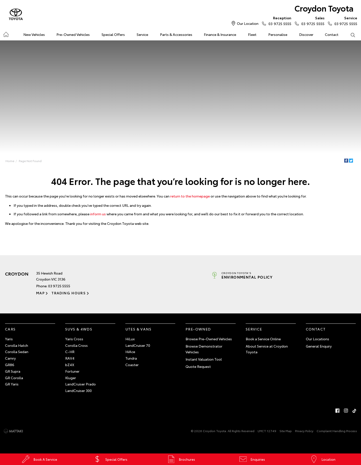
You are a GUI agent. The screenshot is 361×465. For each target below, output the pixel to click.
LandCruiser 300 (78, 390)
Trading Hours (68, 292)
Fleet (252, 34)
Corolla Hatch (16, 345)
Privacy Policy (304, 431)
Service (142, 34)
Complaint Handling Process (337, 431)
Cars (10, 328)
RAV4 (69, 358)
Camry (10, 358)
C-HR (69, 351)
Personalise (277, 34)
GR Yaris (12, 383)
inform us (98, 213)
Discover (306, 34)
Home (6, 33)
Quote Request (198, 366)
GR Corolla (14, 377)
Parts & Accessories (176, 34)
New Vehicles (34, 34)
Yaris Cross (74, 338)
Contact (331, 34)
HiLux (130, 338)
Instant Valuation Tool (204, 359)
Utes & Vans (138, 328)
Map (40, 292)
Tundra (131, 358)
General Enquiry (319, 346)
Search (349, 34)
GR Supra (12, 371)
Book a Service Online (263, 338)
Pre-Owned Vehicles (73, 34)
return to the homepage (190, 195)
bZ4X (69, 364)
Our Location (247, 23)
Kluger (70, 377)
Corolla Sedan (16, 351)
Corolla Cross (76, 345)
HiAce (130, 351)
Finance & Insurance (220, 34)
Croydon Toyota (324, 8)
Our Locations (317, 338)
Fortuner (72, 371)
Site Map (286, 431)
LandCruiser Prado (80, 383)
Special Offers (113, 34)
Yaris (9, 338)
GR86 (9, 364)
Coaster (132, 364)
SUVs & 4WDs (78, 328)
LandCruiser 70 (137, 345)
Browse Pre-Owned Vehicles (209, 338)
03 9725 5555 (278, 20)
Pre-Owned (198, 328)
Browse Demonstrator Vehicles (204, 349)
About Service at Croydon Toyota (267, 349)
